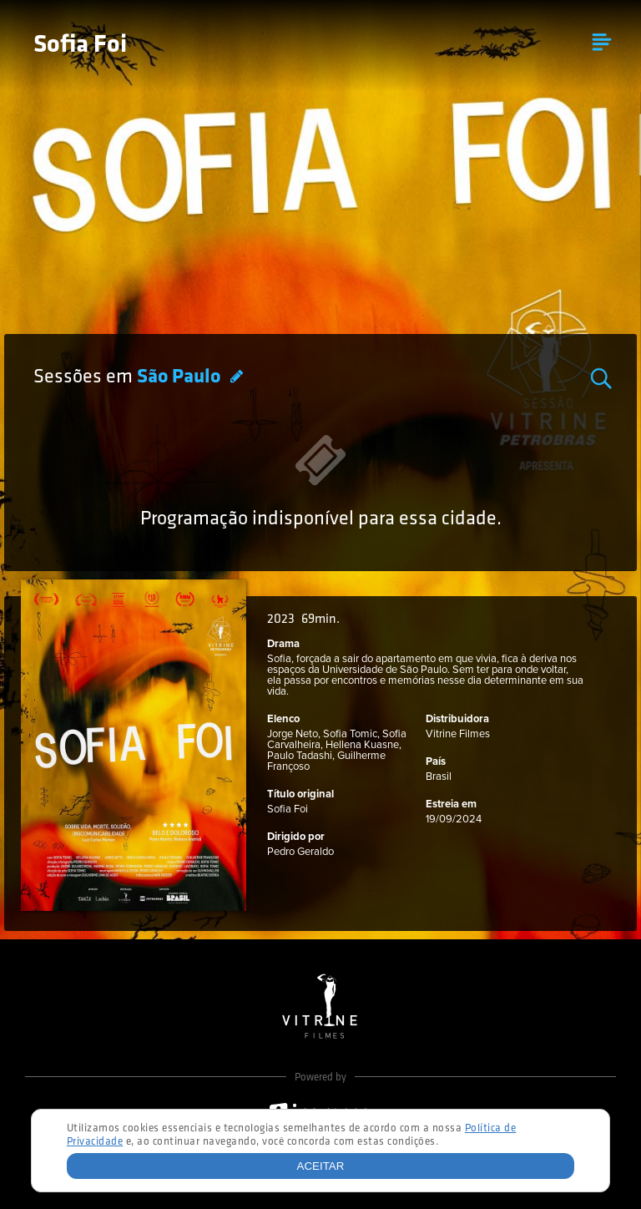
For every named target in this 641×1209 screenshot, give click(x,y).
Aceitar (321, 1166)
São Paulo (181, 377)
